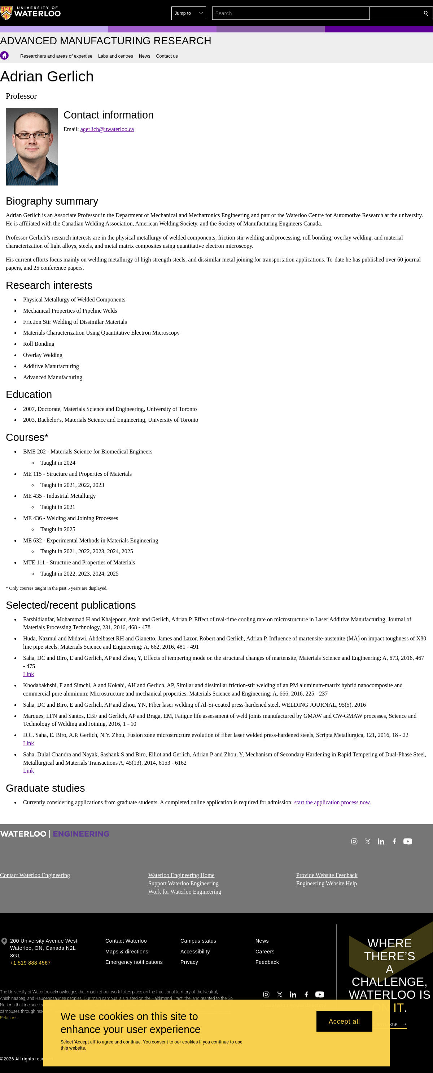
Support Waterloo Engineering (183, 883)
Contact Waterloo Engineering (35, 875)
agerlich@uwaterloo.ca (107, 129)
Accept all (344, 1021)
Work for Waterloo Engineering (184, 891)
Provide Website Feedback (327, 875)
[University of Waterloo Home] (30, 13)
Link (28, 674)
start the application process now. (332, 802)
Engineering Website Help (326, 883)
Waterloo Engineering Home (181, 875)
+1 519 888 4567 (30, 963)
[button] (374, 13)
